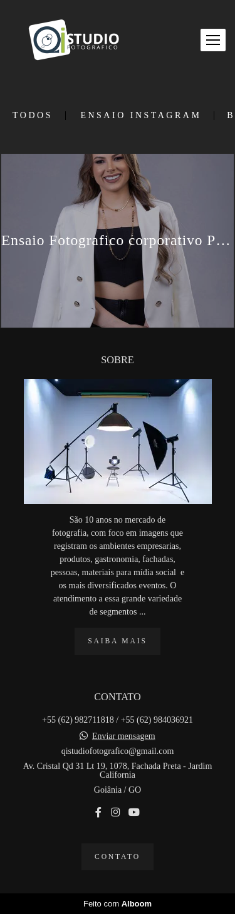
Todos (33, 115)
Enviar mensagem (123, 736)
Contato (117, 857)
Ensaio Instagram (140, 115)
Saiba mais (117, 641)
